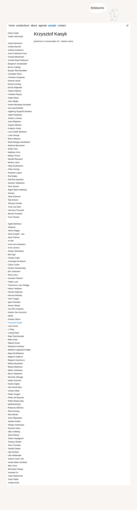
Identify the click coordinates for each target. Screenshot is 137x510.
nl (127, 25)
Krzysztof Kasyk (50, 33)
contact (62, 25)
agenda (43, 25)
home (12, 25)
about (34, 25)
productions (22, 25)
